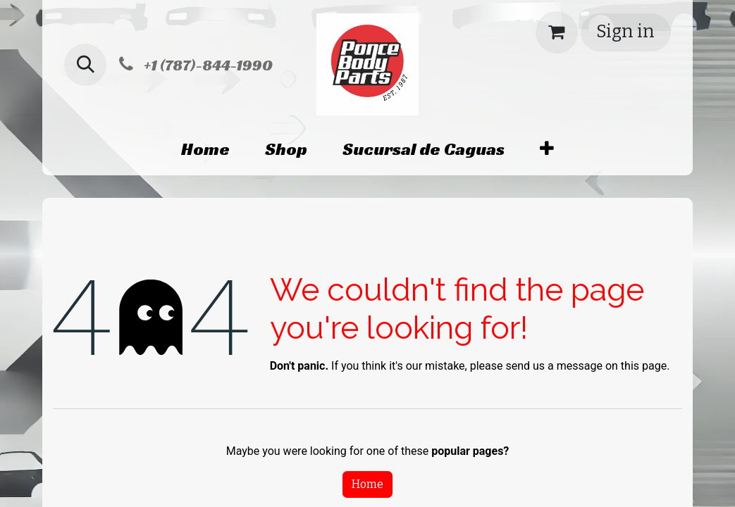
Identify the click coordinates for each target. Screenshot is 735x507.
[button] (85, 65)
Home (367, 484)
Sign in (625, 31)
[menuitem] (205, 149)
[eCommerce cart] (557, 32)
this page (644, 366)
